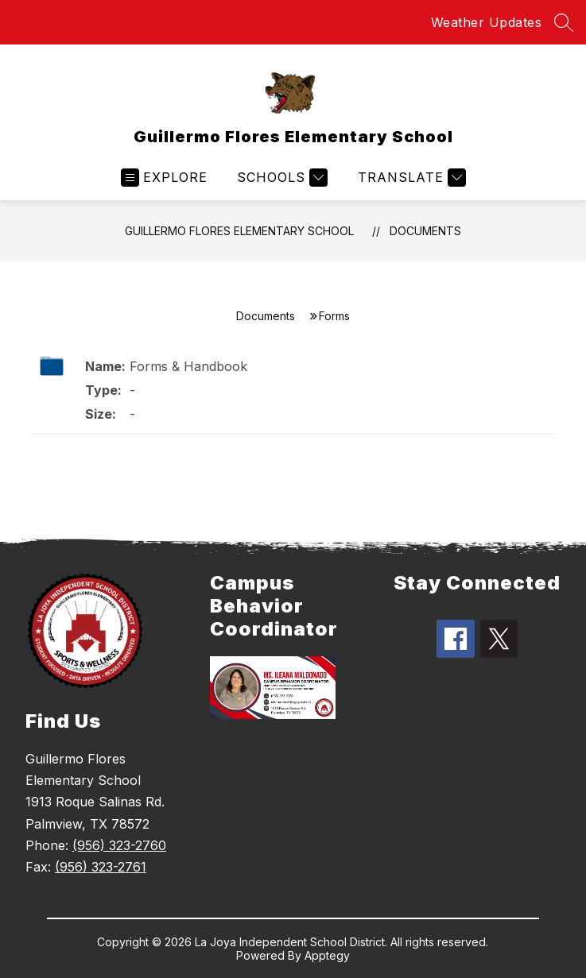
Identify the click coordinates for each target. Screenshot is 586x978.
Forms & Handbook (188, 366)
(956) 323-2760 (119, 845)
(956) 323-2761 (100, 867)
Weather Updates (486, 22)
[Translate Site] (410, 177)
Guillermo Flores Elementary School (239, 231)
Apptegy (327, 955)
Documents (425, 231)
